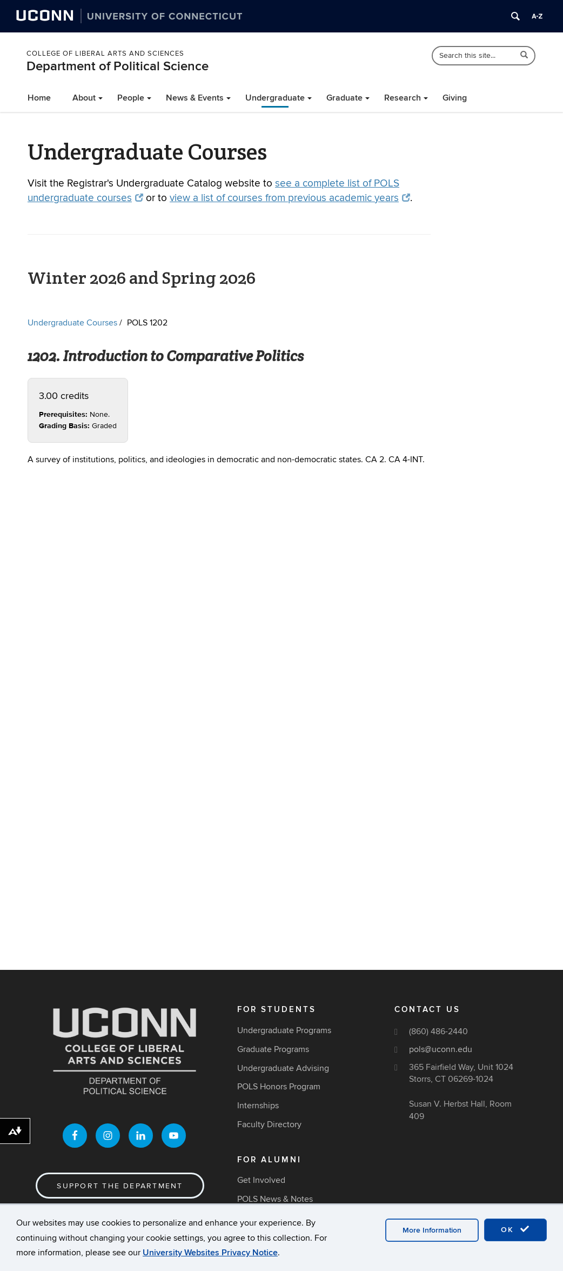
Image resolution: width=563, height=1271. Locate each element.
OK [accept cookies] (515, 1229)
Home (39, 97)
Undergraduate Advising (283, 1068)
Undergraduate (275, 97)
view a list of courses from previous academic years (290, 198)
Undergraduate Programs (284, 1030)
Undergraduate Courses (72, 322)
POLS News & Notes (275, 1199)
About (84, 97)
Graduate (344, 97)
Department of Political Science (117, 66)
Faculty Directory (269, 1124)
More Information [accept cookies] (432, 1230)
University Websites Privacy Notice (210, 1252)
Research (402, 97)
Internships (258, 1105)
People (130, 97)
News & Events (195, 97)
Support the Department (120, 1185)
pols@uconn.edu (440, 1049)
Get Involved (261, 1180)
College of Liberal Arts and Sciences (105, 53)
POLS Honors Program (278, 1086)
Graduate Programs (273, 1049)
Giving (455, 97)
